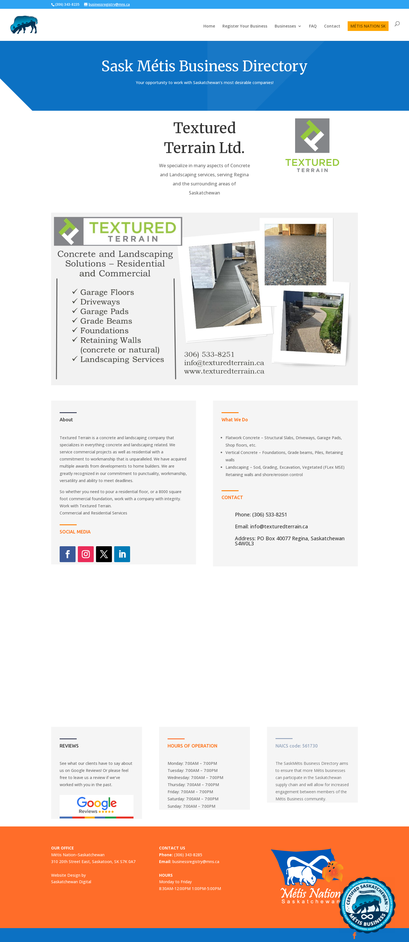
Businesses (285, 26)
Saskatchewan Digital (71, 881)
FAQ (313, 26)
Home (209, 26)
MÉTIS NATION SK (368, 26)
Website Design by (68, 875)
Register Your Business (244, 26)
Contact (332, 26)
